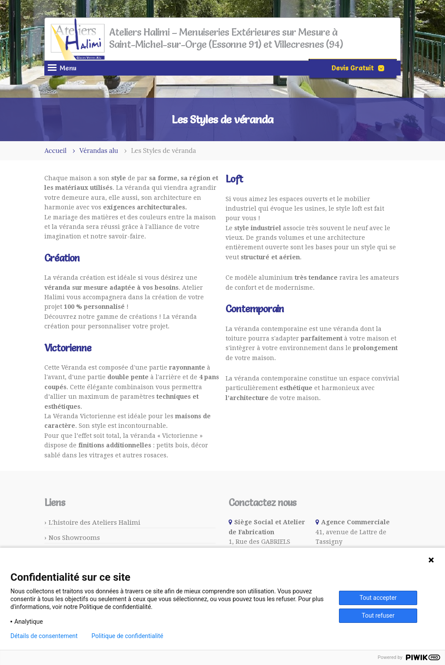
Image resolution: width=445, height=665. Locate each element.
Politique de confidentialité (127, 635)
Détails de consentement (44, 635)
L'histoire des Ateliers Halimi (94, 522)
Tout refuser (378, 615)
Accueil (55, 150)
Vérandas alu (99, 150)
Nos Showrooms (74, 538)
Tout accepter (378, 597)
